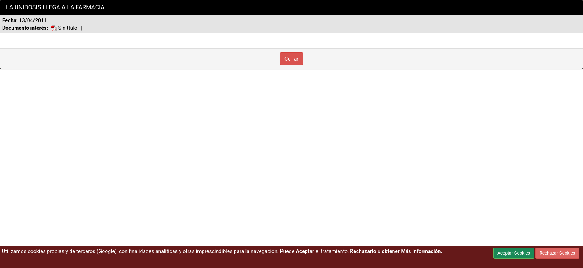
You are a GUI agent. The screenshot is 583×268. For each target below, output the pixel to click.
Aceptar (305, 251)
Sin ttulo (64, 28)
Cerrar (291, 59)
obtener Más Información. (411, 251)
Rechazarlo (363, 251)
